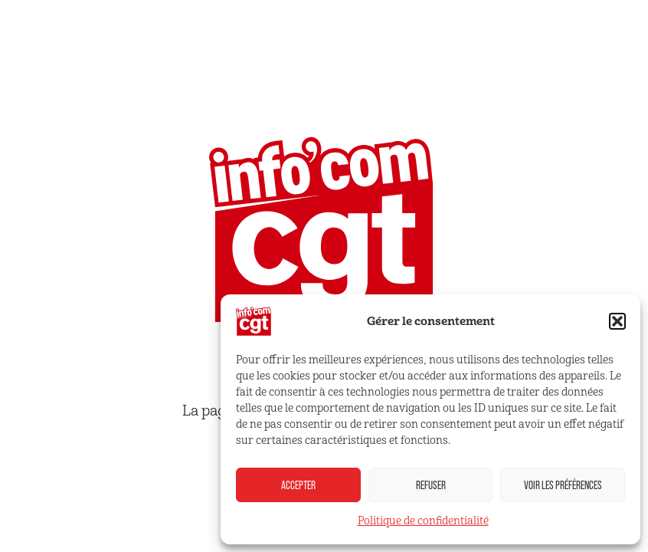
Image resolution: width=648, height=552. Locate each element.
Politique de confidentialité (423, 520)
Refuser (431, 484)
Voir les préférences (563, 484)
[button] (617, 321)
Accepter (298, 484)
